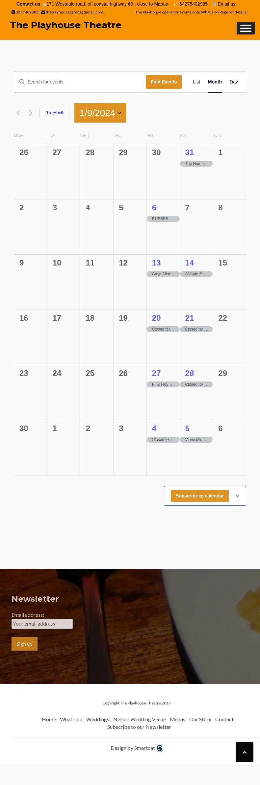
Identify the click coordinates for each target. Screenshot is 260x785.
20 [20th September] (156, 317)
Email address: (28, 615)
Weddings (97, 719)
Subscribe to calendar (200, 495)
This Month (54, 112)
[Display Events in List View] (196, 82)
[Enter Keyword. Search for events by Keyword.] (80, 82)
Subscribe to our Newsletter (139, 727)
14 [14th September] (189, 262)
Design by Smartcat (137, 748)
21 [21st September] (189, 317)
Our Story (200, 719)
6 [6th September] (154, 207)
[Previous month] (18, 113)
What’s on (71, 719)
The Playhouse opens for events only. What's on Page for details (191, 12)
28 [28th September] (189, 373)
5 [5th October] (187, 428)
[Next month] (31, 113)
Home (49, 719)
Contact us (28, 4)
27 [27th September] (156, 373)
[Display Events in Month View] (215, 82)
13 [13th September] (156, 262)
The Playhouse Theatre (65, 25)
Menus (177, 719)
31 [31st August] (189, 152)
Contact (224, 719)
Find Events (164, 81)
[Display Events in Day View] (234, 82)
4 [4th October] (154, 428)
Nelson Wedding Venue (139, 719)
